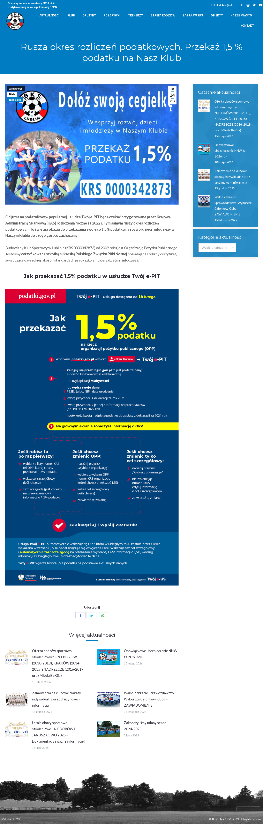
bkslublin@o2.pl (223, 5)
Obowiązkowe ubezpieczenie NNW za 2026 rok (150, 654)
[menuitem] (49, 15)
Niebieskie (15, 99)
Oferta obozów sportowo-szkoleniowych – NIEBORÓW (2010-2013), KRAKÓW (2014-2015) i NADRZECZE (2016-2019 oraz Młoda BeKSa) (57, 663)
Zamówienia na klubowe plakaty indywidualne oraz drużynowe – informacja (56, 699)
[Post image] (16, 657)
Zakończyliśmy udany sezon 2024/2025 (145, 726)
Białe (12, 94)
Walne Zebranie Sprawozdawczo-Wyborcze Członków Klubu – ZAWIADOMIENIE (149, 699)
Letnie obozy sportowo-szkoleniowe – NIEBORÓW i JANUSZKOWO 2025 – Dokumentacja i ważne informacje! (58, 732)
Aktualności (16, 88)
